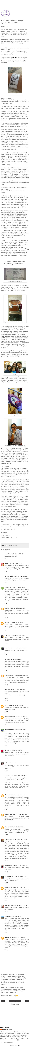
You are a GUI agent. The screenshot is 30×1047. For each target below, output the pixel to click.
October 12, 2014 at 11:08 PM (17, 608)
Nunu (6, 554)
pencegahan (16, 108)
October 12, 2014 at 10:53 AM (15, 554)
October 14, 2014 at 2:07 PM (19, 814)
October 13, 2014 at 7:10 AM (19, 635)
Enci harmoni (8, 814)
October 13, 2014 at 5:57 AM (18, 622)
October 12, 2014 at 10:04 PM (17, 587)
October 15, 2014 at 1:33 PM (20, 865)
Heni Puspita (8, 839)
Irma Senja (7, 622)
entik (6, 763)
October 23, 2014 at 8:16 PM (19, 905)
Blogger (18, 1045)
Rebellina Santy (9, 675)
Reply (6, 558)
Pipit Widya (8, 716)
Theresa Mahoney (9, 729)
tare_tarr (7, 608)
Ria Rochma (8, 876)
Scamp (6, 947)
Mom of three (8, 905)
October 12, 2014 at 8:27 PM (21, 576)
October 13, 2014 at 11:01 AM (18, 716)
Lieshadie (7, 795)
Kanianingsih (8, 648)
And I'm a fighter (5, 536)
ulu (5, 659)
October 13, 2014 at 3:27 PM (15, 763)
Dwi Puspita (8, 635)
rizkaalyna (7, 887)
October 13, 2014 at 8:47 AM (21, 675)
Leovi (6, 563)
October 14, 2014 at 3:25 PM (17, 827)
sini (21, 108)
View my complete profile (6, 1042)
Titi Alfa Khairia (9, 576)
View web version (15, 1004)
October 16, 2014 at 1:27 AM (18, 887)
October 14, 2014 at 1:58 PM (17, 795)
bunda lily (7, 689)
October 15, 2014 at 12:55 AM (19, 839)
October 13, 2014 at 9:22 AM (17, 689)
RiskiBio (7, 587)
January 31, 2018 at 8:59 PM (19, 937)
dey (6, 750)
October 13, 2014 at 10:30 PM (19, 775)
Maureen (7, 827)
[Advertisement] (15, 4)
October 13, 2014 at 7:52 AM (19, 648)
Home (15, 1001)
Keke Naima (8, 775)
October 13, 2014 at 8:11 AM (14, 659)
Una (6, 916)
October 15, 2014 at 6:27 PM (19, 876)
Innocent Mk (8, 937)
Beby (6, 705)
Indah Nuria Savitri (7, 1029)
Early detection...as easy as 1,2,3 (9, 537)
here (11, 103)
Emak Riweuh (8, 865)
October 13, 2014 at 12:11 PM (14, 750)
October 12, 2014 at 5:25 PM (15, 563)
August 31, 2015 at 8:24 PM (14, 916)
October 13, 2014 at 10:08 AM (15, 705)
